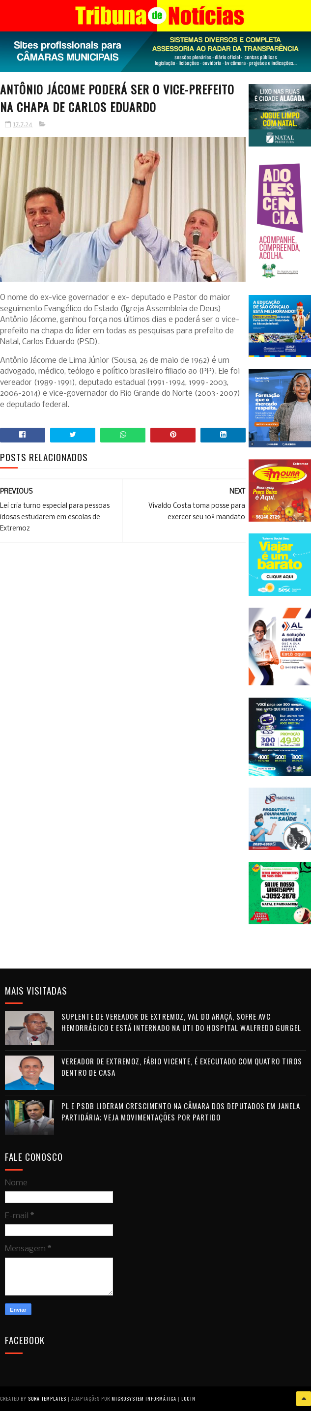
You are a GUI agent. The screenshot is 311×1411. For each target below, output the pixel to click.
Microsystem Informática (144, 1398)
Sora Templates (47, 1398)
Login (188, 1398)
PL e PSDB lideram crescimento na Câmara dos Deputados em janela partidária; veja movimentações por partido (180, 1111)
